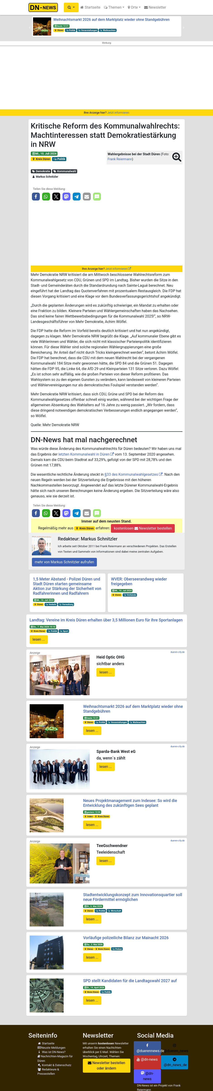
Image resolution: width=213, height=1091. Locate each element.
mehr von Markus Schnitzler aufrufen (64, 562)
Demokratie (41, 171)
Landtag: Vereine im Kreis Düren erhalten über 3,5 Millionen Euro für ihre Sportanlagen (106, 620)
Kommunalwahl (64, 171)
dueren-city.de (177, 652)
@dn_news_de (175, 1062)
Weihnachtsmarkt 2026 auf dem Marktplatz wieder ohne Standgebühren (111, 19)
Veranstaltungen (87, 30)
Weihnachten (108, 30)
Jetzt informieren (118, 112)
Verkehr (50, 604)
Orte (133, 7)
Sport (64, 631)
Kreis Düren (41, 159)
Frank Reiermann (120, 159)
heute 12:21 (61, 26)
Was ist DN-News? (52, 1052)
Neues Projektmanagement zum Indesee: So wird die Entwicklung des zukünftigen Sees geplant (130, 803)
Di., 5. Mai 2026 (93, 906)
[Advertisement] (106, 77)
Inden (88, 816)
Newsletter (155, 7)
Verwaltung (66, 604)
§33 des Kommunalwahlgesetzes (131, 474)
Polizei (117, 949)
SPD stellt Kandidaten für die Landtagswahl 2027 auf (130, 981)
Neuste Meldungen (52, 1047)
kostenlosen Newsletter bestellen (143, 528)
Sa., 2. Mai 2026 (93, 944)
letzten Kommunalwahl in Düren (83, 454)
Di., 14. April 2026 (94, 987)
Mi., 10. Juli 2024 (44, 153)
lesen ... (39, 639)
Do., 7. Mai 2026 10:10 (42, 626)
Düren (58, 30)
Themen (113, 7)
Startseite (90, 7)
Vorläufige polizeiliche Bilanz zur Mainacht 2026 (126, 938)
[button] (71, 7)
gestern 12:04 (92, 812)
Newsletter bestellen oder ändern (106, 1065)
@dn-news (147, 1059)
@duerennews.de (149, 1048)
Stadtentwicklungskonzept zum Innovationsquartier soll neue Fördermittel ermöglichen (132, 897)
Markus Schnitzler (45, 176)
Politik (70, 30)
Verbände (129, 595)
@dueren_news (176, 1048)
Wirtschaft (114, 911)
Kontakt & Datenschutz (54, 1065)
